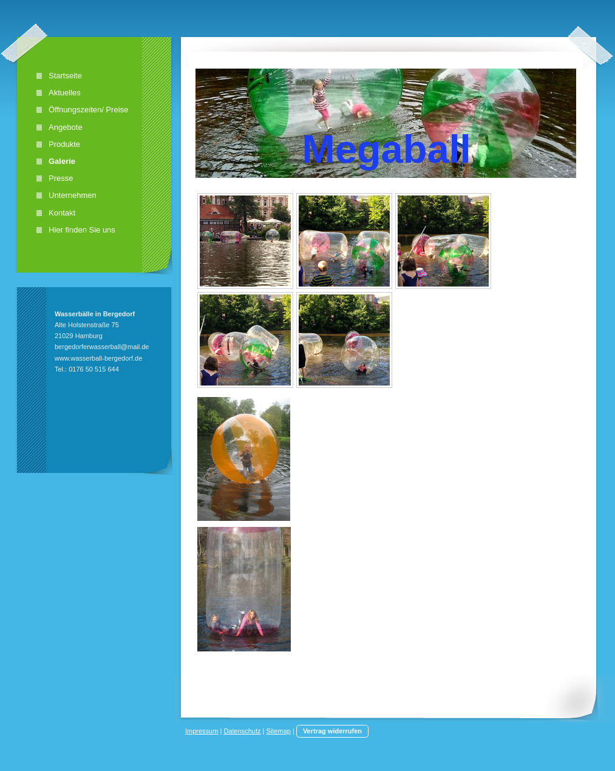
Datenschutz (241, 731)
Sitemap (279, 731)
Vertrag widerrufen (332, 731)
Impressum (201, 731)
